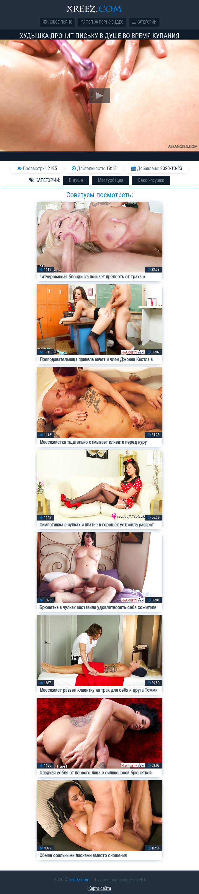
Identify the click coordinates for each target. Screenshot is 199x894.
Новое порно (57, 22)
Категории (144, 22)
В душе (76, 180)
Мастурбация (110, 180)
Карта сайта (99, 888)
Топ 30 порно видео (102, 22)
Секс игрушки (151, 180)
